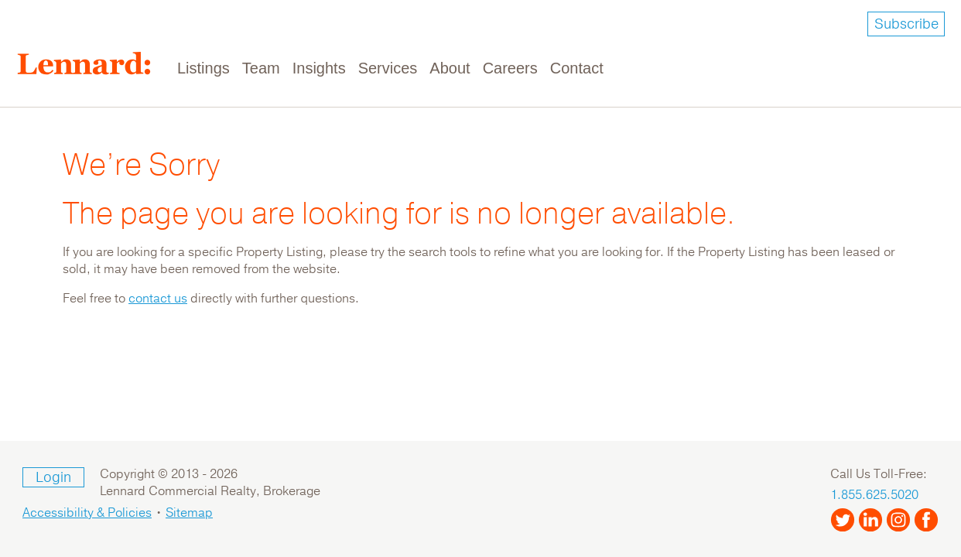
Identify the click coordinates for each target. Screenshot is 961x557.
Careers (510, 68)
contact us (157, 298)
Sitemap (189, 512)
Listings (203, 68)
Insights (319, 68)
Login (53, 477)
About (449, 68)
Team (261, 68)
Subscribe (906, 24)
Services (388, 68)
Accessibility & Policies (87, 512)
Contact (577, 68)
